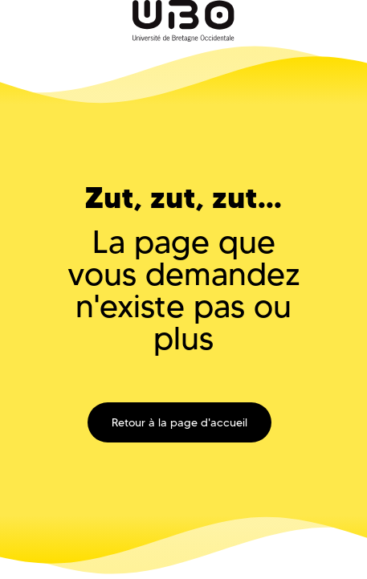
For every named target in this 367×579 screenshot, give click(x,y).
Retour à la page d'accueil (179, 422)
